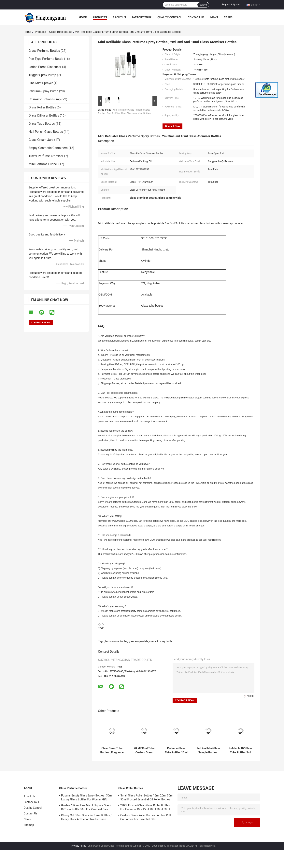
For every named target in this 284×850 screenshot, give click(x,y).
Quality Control (169, 17)
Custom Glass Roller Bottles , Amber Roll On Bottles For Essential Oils (145, 817)
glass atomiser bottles (115, 641)
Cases (228, 17)
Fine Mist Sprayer (41, 83)
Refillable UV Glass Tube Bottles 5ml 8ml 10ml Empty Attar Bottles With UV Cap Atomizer (240, 750)
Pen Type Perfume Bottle (46, 59)
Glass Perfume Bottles (44, 51)
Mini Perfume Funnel (43, 164)
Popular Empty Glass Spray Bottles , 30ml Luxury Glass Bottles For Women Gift (86, 797)
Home (83, 17)
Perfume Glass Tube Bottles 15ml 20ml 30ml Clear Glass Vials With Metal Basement (176, 750)
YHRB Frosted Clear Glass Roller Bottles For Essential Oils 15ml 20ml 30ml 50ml (145, 807)
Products (100, 17)
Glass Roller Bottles (42, 107)
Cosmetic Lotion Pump (45, 99)
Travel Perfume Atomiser (46, 156)
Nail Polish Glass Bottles (46, 132)
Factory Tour (142, 17)
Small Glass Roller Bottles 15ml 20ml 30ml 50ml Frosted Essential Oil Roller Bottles (146, 797)
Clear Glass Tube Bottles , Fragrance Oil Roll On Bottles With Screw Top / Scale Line (111, 750)
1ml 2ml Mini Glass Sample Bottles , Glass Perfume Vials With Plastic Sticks (208, 750)
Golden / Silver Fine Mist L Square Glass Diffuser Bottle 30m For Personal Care (86, 807)
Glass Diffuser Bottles (44, 115)
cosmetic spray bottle (160, 641)
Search (203, 4)
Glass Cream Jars (41, 140)
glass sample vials (138, 641)
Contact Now (172, 126)
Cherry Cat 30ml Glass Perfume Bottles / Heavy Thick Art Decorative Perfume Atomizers (86, 818)
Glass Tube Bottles (60, 31)
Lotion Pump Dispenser (45, 67)
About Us (119, 17)
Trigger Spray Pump (42, 75)
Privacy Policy (78, 845)
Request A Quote (230, 4)
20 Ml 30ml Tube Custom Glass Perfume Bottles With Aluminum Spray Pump (144, 750)
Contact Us (196, 17)
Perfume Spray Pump (43, 91)
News (214, 17)
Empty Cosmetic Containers (48, 148)
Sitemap (29, 824)
